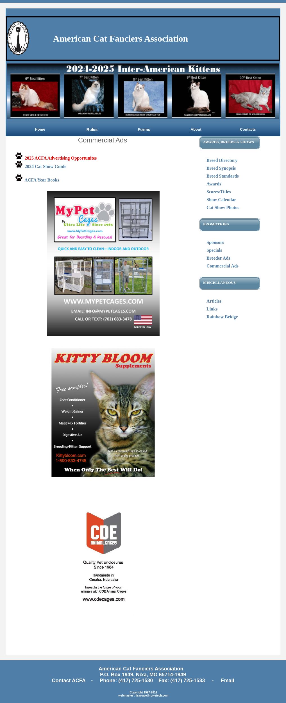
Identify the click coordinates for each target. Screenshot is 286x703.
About (195, 129)
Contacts (248, 129)
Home (40, 129)
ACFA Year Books (41, 180)
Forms (144, 129)
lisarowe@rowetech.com (151, 695)
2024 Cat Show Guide (45, 166)
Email (227, 680)
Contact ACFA (69, 680)
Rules (92, 129)
